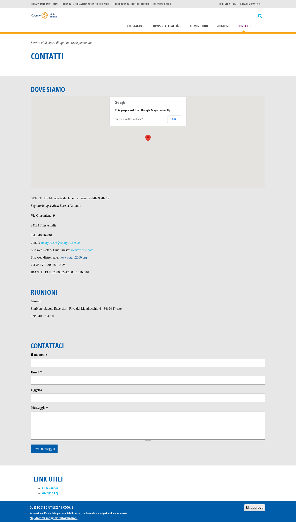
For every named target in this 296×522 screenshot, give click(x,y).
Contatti (244, 26)
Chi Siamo (136, 26)
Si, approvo (255, 507)
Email (36, 373)
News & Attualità (167, 26)
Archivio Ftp (50, 493)
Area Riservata (250, 4)
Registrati (227, 4)
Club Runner (50, 488)
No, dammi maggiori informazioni (53, 518)
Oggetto (36, 390)
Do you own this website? (129, 119)
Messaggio (39, 408)
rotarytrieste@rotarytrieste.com (61, 243)
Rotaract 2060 (162, 4)
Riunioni (223, 26)
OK (174, 119)
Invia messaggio (44, 449)
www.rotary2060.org (73, 258)
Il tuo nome (39, 355)
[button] (148, 139)
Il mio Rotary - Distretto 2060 (131, 4)
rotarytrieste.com (82, 250)
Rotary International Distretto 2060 (85, 4)
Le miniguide (199, 26)
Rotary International (44, 4)
